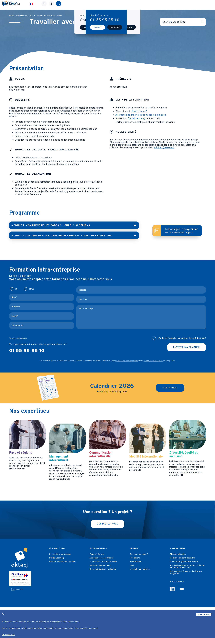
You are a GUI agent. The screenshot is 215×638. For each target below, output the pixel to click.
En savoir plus (8, 635)
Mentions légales (178, 585)
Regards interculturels (152, 5)
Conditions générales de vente (184, 592)
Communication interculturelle (103, 592)
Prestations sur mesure (60, 585)
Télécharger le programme (181, 231)
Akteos (123, 5)
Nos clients (135, 588)
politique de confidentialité (126, 361)
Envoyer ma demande (184, 347)
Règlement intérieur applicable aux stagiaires (186, 603)
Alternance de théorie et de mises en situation (140, 115)
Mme (31, 289)
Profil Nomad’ (139, 111)
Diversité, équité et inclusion (103, 600)
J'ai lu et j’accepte (182, 338)
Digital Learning (136, 118)
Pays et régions (34, 15)
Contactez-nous (107, 554)
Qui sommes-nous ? (139, 585)
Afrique (48, 15)
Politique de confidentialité (182, 588)
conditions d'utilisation (153, 361)
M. (16, 289)
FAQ (132, 596)
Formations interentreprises (62, 592)
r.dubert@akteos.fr (164, 147)
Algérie (58, 15)
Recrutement (136, 592)
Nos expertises (100, 5)
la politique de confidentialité (191, 338)
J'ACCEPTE (204, 614)
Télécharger (170, 387)
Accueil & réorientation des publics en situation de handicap (187, 597)
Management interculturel (101, 588)
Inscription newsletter (140, 600)
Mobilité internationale (100, 596)
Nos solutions (73, 5)
